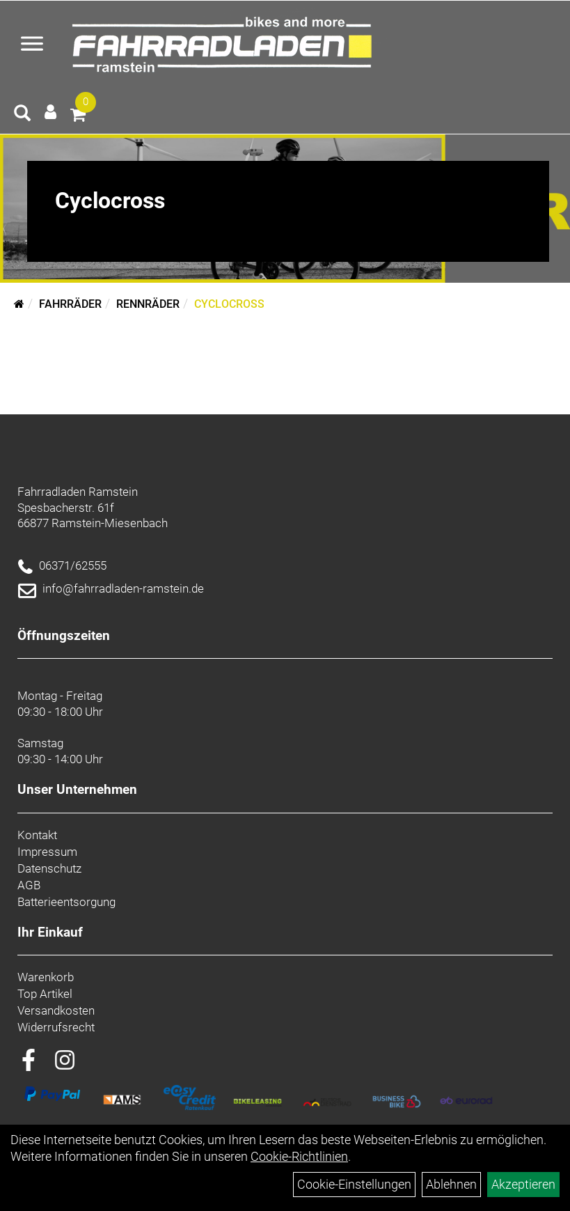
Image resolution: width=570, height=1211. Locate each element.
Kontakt (37, 835)
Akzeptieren (523, 1184)
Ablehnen (451, 1184)
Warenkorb (45, 977)
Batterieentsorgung (66, 902)
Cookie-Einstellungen (354, 1184)
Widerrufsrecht (56, 1027)
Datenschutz (49, 868)
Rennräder (148, 304)
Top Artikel (44, 994)
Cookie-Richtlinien (299, 1156)
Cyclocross (229, 304)
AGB (28, 885)
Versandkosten (56, 1010)
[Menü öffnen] (32, 45)
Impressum (47, 852)
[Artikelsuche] (22, 115)
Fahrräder (70, 304)
